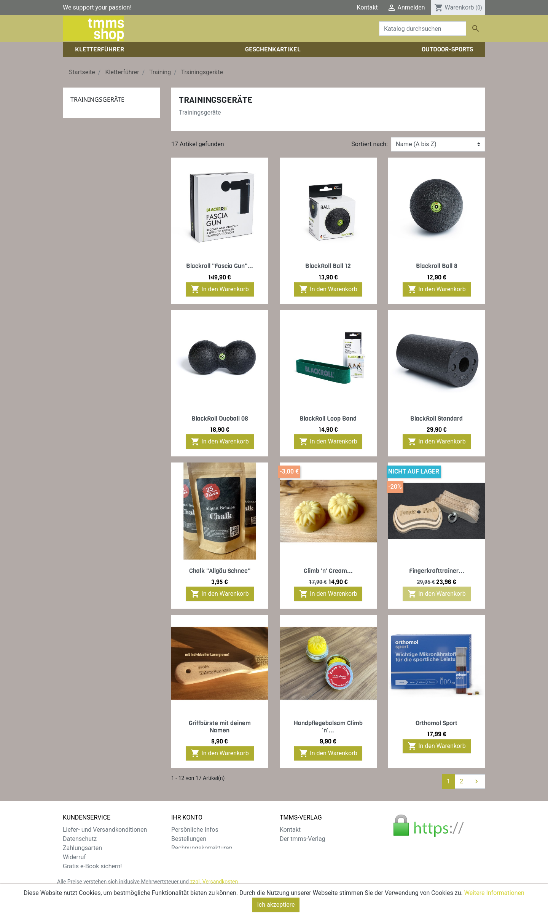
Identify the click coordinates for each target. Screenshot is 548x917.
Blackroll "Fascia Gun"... (219, 266)
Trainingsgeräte (97, 99)
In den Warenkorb (220, 289)
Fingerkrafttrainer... (436, 571)
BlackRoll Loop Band (328, 419)
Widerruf (74, 857)
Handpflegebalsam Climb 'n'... (328, 726)
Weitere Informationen (494, 897)
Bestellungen (188, 838)
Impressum (295, 848)
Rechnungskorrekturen (201, 848)
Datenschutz (80, 838)
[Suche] (422, 28)
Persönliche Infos (194, 829)
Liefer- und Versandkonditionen (105, 829)
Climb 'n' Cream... (328, 571)
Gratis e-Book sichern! (92, 866)
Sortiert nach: (369, 144)
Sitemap (74, 875)
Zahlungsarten (82, 848)
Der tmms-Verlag (302, 838)
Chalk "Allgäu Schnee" (219, 571)
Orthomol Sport (436, 723)
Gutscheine (186, 866)
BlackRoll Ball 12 (328, 266)
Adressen (184, 857)
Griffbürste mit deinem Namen (220, 726)
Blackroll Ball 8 (436, 266)
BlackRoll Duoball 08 (219, 419)
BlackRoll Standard (436, 419)
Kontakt (367, 7)
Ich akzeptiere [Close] (276, 908)
